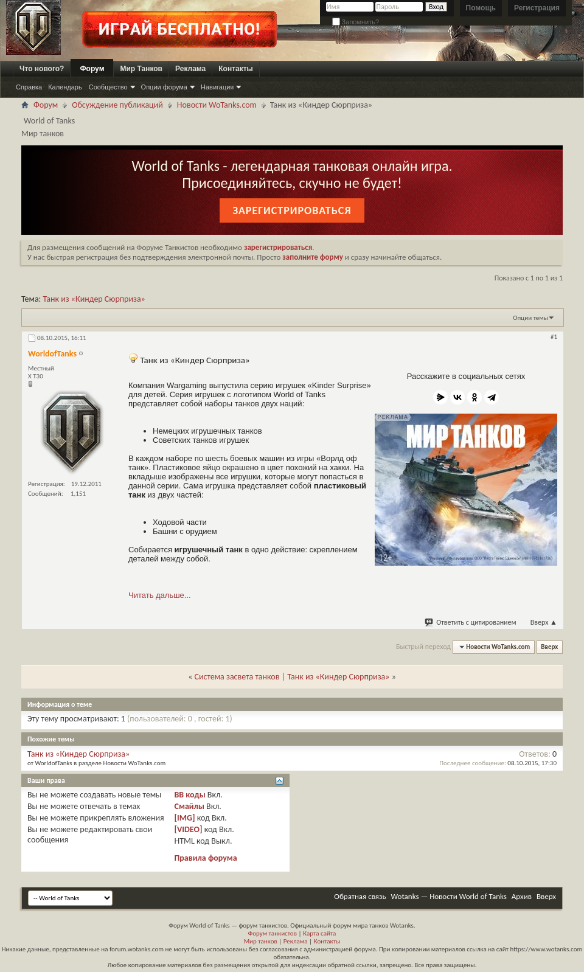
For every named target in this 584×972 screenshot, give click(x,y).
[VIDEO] (188, 829)
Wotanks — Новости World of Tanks (449, 896)
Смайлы (189, 806)
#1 (554, 337)
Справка (29, 87)
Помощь (481, 8)
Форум (92, 68)
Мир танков (260, 941)
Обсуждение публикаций (117, 105)
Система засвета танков (237, 677)
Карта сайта (319, 933)
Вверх (543, 622)
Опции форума (164, 87)
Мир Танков (141, 68)
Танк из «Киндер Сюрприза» (94, 299)
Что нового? (41, 68)
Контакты (235, 68)
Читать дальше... (159, 595)
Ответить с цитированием (471, 622)
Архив (522, 896)
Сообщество (108, 87)
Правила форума (205, 858)
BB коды (189, 795)
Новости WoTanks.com (217, 105)
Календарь (65, 87)
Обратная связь (360, 896)
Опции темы (530, 318)
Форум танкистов (272, 933)
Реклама (190, 68)
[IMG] (184, 818)
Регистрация (537, 8)
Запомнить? (356, 22)
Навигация (217, 87)
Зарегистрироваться (291, 210)
